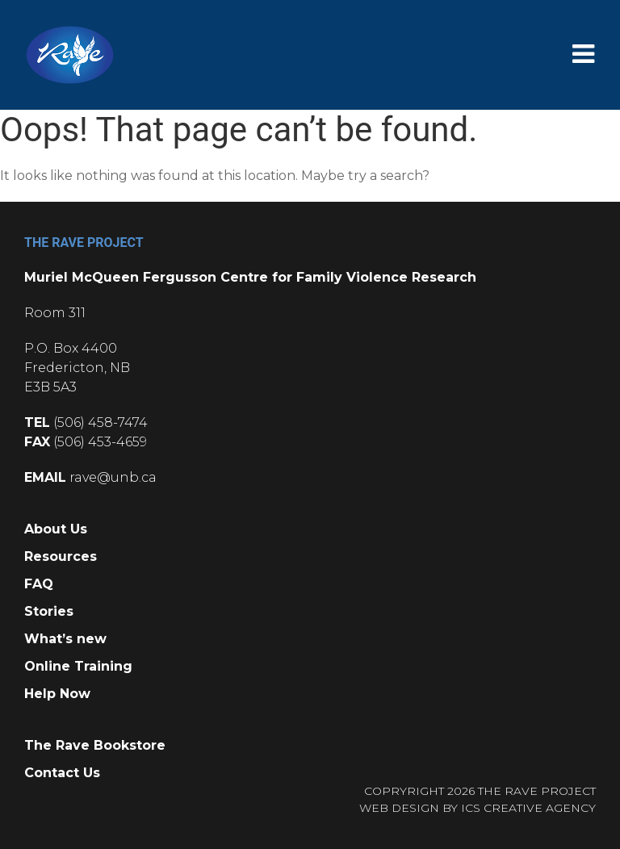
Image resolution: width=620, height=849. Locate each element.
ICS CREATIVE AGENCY (528, 808)
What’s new (65, 638)
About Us (55, 529)
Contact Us (62, 772)
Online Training (78, 666)
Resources (60, 556)
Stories (48, 611)
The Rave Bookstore (94, 745)
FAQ (38, 584)
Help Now (57, 693)
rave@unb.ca (113, 477)
